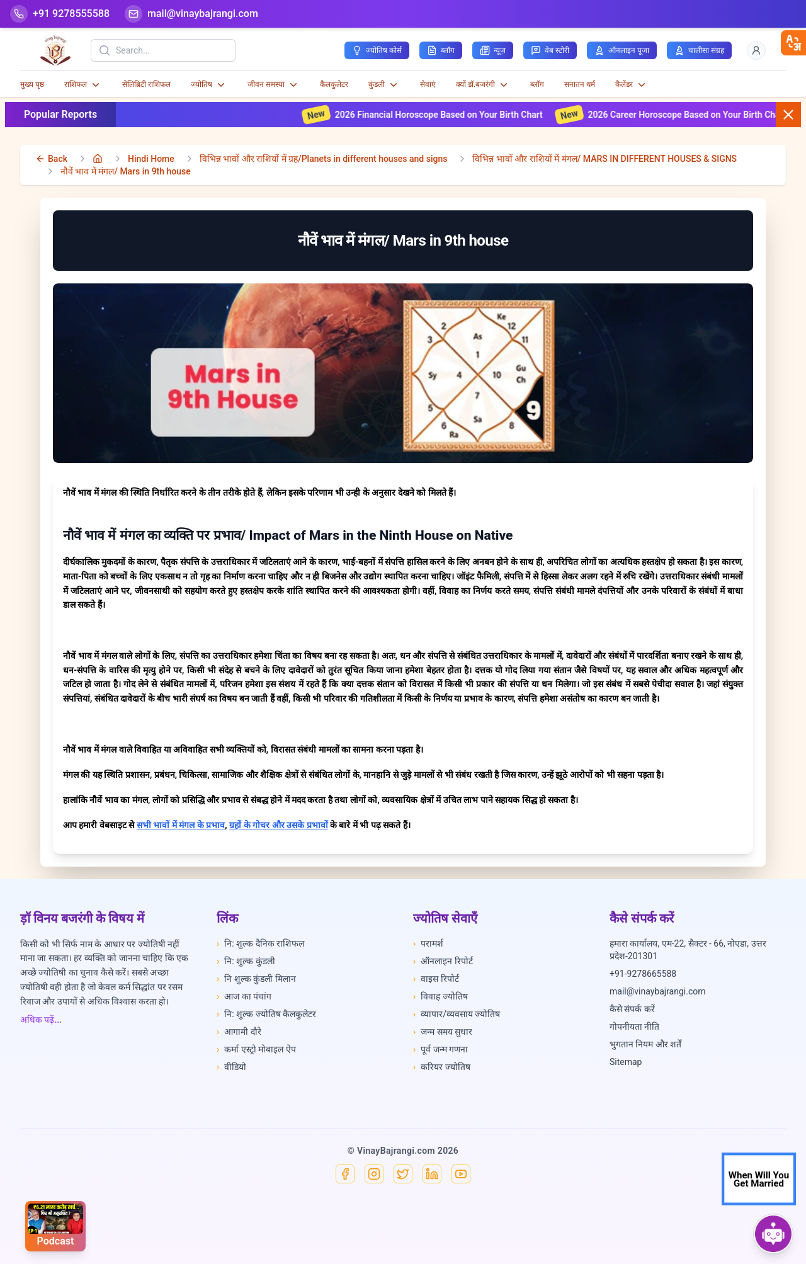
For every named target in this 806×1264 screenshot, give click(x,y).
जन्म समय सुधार (442, 1031)
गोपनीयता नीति (634, 1027)
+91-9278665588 (643, 974)
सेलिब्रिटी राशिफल (146, 84)
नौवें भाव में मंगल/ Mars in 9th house (125, 171)
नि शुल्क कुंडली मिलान (256, 978)
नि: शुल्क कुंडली (246, 961)
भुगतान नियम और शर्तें (645, 1044)
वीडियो (231, 1067)
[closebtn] (793, 42)
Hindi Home (151, 159)
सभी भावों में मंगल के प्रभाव (181, 825)
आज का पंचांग (244, 996)
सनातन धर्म (579, 84)
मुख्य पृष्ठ (32, 84)
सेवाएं (428, 84)
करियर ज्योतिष (441, 1067)
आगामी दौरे (239, 1031)
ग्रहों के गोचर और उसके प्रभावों (278, 825)
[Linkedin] (432, 1173)
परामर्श (428, 943)
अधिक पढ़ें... (41, 1020)
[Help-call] (60, 14)
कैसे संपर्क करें (632, 1009)
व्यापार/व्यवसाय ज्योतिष (456, 1014)
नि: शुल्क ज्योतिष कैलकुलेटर (266, 1014)
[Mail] (191, 14)
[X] (403, 1173)
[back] (51, 158)
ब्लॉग (537, 84)
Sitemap (626, 1062)
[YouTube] (460, 1173)
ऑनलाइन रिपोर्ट (443, 961)
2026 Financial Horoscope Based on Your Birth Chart (453, 115)
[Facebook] (345, 1173)
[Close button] (788, 114)
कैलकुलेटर (334, 84)
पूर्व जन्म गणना (440, 1049)
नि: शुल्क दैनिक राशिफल (260, 943)
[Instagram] (374, 1173)
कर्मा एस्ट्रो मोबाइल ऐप (256, 1049)
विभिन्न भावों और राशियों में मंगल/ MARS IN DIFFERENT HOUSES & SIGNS (604, 159)
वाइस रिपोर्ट (436, 978)
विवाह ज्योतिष (440, 996)
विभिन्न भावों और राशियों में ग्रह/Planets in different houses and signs (324, 159)
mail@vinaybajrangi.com (658, 991)
